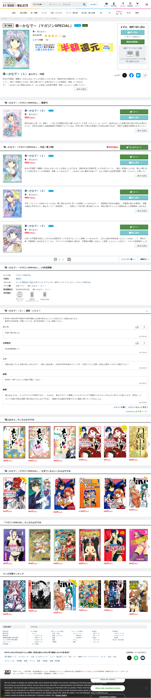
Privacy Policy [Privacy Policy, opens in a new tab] (61, 695)
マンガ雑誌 (35, 644)
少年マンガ (38, 282)
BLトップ (72, 657)
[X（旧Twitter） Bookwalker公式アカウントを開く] (129, 658)
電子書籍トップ (10, 657)
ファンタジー (69, 282)
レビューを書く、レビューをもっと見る (131, 407)
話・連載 (34, 13)
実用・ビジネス (57, 635)
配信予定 (5, 633)
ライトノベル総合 (77, 631)
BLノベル (96, 635)
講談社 (18, 279)
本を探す (93, 4)
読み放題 (23, 13)
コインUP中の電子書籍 (10, 639)
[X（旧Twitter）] (124, 75)
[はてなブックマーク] (138, 75)
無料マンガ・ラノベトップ (88, 657)
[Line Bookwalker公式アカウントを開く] (136, 658)
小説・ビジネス (56, 13)
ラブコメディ (48, 282)
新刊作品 (5, 631)
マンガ (43, 13)
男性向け (25, 282)
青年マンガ (59, 282)
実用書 (19, 661)
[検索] (84, 4)
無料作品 (5, 635)
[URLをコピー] (145, 75)
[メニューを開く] (147, 4)
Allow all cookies (107, 680)
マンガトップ (23, 657)
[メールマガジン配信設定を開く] (143, 658)
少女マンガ (38, 639)
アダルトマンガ (119, 633)
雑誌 (53, 639)
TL (110, 13)
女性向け (79, 637)
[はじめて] (123, 4)
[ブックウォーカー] (15, 4)
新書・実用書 (55, 661)
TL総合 (94, 637)
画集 (74, 642)
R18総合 (115, 631)
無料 (137, 13)
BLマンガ (96, 633)
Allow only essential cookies (107, 688)
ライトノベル (77, 633)
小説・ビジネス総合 (57, 631)
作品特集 (5, 644)
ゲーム (75, 639)
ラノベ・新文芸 (72, 13)
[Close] (146, 688)
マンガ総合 (33, 631)
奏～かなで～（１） (15, 73)
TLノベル (96, 642)
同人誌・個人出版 (88, 13)
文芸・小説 (55, 633)
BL (101, 13)
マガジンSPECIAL (23, 275)
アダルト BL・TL (119, 13)
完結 (31, 282)
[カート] (137, 4)
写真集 (54, 642)
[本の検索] (39, 4)
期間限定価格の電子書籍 (10, 637)
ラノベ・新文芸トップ (58, 657)
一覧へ (47, 40)
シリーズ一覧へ (128, 259)
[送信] (84, 4)
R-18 (128, 13)
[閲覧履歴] (130, 4)
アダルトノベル (119, 635)
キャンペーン (7, 642)
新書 (53, 637)
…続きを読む (81, 89)
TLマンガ (96, 639)
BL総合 (94, 631)
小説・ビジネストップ (39, 657)
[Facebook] (131, 75)
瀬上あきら (41, 31)
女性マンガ (38, 642)
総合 (14, 13)
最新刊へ (145, 259)
